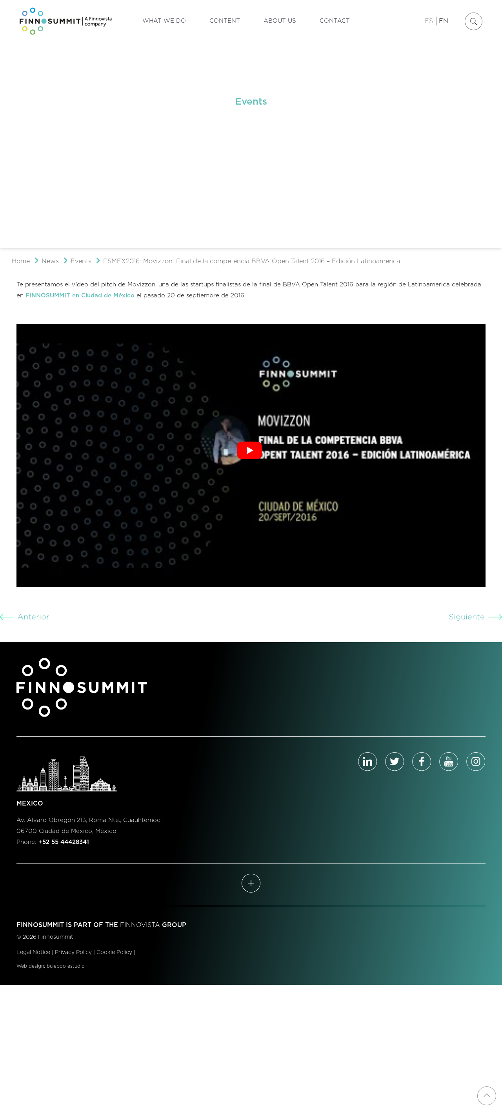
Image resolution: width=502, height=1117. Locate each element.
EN (443, 21)
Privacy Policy (73, 952)
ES (429, 21)
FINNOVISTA (140, 925)
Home (21, 261)
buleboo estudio (66, 966)
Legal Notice (33, 952)
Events (81, 261)
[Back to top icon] (486, 1095)
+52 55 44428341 (63, 842)
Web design (30, 966)
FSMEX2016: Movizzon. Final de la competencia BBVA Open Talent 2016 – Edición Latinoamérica (251, 261)
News (50, 261)
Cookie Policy (114, 952)
